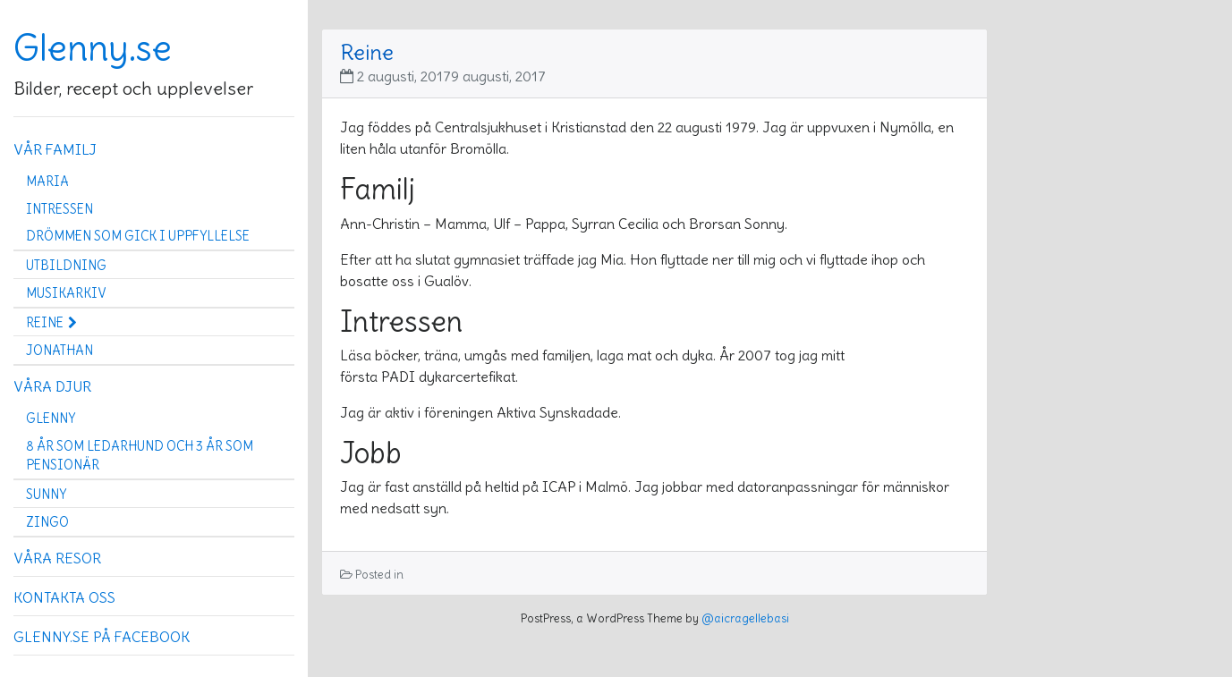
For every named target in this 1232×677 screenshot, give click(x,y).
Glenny (50, 418)
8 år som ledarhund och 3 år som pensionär (139, 456)
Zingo (47, 522)
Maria (47, 181)
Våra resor (57, 558)
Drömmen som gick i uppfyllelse (138, 236)
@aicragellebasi (745, 618)
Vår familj (55, 149)
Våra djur (52, 386)
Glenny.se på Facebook (101, 637)
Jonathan (59, 351)
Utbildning (66, 266)
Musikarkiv (66, 293)
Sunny (46, 495)
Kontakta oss (64, 597)
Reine (51, 323)
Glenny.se (92, 48)
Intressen (59, 209)
